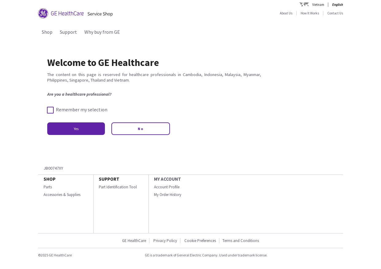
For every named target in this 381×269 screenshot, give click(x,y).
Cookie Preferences (200, 240)
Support (68, 32)
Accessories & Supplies (62, 194)
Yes (76, 128)
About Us (286, 13)
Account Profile (166, 187)
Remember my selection (77, 110)
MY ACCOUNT (167, 179)
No (141, 128)
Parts (48, 187)
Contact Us (335, 13)
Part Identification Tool (118, 187)
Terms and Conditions (240, 240)
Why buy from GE (102, 32)
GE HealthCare (134, 240)
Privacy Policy (165, 240)
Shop (47, 32)
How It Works (310, 13)
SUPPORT (109, 179)
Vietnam (318, 4)
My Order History (167, 194)
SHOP (50, 179)
